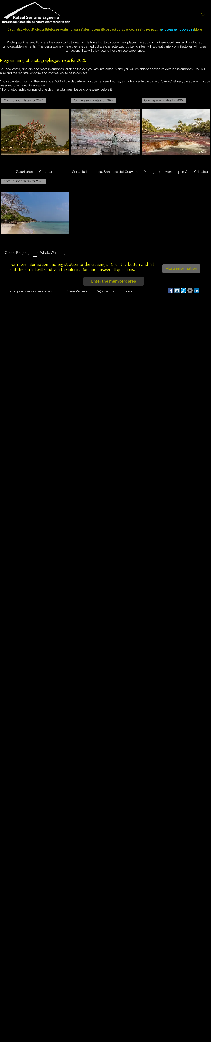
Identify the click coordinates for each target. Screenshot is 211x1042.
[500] (183, 290)
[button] (203, 14)
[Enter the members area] (113, 281)
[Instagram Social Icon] (177, 290)
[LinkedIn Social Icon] (196, 290)
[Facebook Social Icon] (170, 290)
